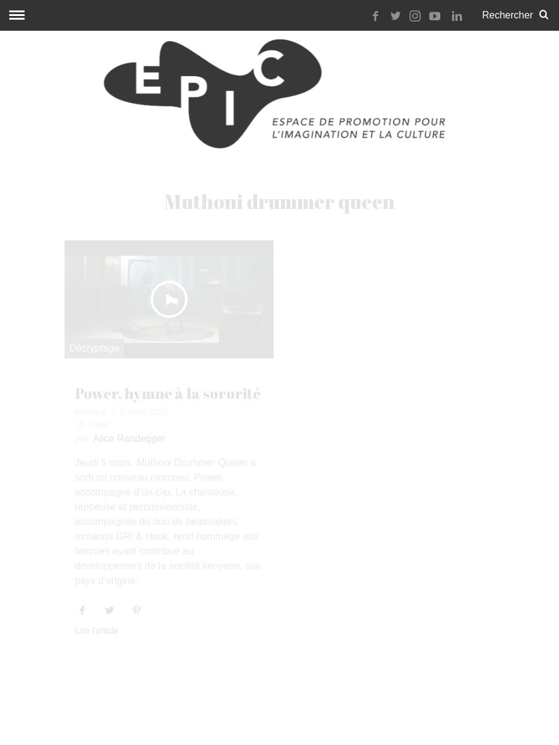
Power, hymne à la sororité (168, 393)
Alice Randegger (129, 438)
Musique (91, 412)
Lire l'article (97, 631)
